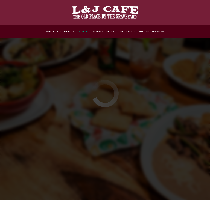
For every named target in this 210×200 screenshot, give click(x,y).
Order (110, 31)
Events (130, 31)
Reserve (98, 31)
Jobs (120, 31)
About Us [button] (53, 31)
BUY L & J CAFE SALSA (151, 31)
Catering (83, 31)
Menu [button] (69, 31)
